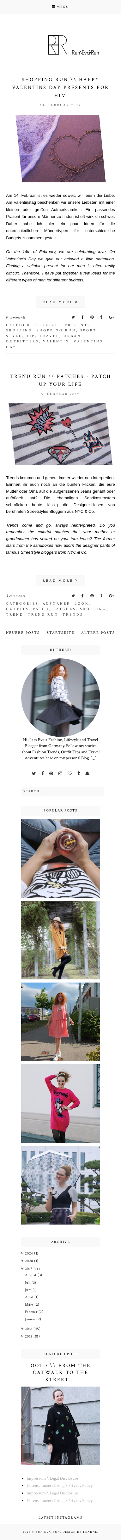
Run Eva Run (47, 1532)
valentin (56, 341)
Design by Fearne (80, 1532)
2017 (29, 1268)
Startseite (61, 632)
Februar (32, 1312)
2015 (29, 1336)
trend (15, 614)
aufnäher (56, 603)
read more (60, 302)
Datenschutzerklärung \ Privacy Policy (60, 1485)
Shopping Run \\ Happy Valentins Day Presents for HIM (60, 87)
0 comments (16, 317)
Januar (31, 1319)
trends (73, 614)
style (14, 336)
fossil (52, 325)
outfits (17, 609)
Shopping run (56, 330)
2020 (29, 1261)
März (30, 1304)
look (82, 603)
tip (30, 336)
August (31, 1275)
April (29, 1297)
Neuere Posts (23, 632)
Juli (28, 1282)
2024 (29, 1253)
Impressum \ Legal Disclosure (52, 1478)
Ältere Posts (98, 632)
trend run (43, 614)
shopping (19, 330)
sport (88, 330)
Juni (29, 1290)
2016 (29, 1329)
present (76, 325)
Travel (49, 336)
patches (64, 609)
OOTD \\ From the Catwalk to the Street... (61, 1372)
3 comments (15, 596)
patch (41, 609)
